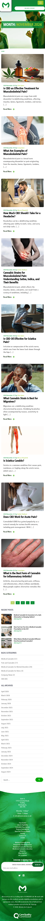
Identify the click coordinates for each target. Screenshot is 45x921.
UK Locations (22, 855)
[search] (39, 780)
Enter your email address (22, 864)
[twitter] (19, 875)
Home (2, 51)
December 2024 (6, 755)
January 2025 (6, 751)
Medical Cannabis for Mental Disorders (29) (16, 667)
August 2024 (6, 771)
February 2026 (6, 699)
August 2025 (6, 723)
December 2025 (6, 707)
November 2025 (7, 711)
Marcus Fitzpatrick (23, 210)
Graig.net (29, 907)
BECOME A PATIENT (30, 8)
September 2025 (7, 719)
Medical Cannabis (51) (9, 658)
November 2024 (7, 759)
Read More (7, 109)
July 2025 (4, 727)
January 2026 (6, 703)
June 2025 (5, 731)
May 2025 (5, 735)
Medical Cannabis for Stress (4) (12, 670)
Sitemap (33, 904)
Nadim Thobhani (22, 270)
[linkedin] (23, 875)
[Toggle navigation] (40, 3)
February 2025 (6, 747)
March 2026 (5, 695)
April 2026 (5, 691)
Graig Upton (21, 148)
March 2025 (5, 743)
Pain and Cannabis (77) (9, 662)
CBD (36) (4, 679)
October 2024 (6, 763)
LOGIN (22, 837)
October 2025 (6, 715)
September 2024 (7, 767)
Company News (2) (8, 675)
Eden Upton (21, 85)
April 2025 (5, 739)
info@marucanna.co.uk (23, 816)
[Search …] (18, 779)
